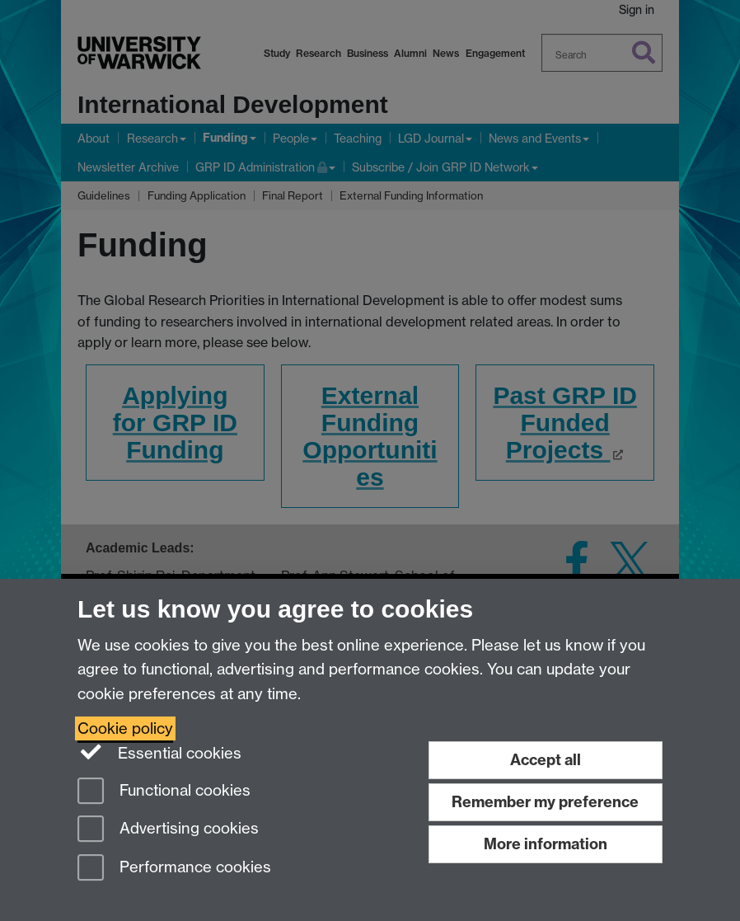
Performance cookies (174, 868)
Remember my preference (545, 801)
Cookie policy (125, 728)
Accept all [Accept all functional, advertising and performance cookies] (545, 759)
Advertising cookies (168, 830)
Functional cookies (164, 792)
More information (545, 843)
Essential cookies (159, 752)
